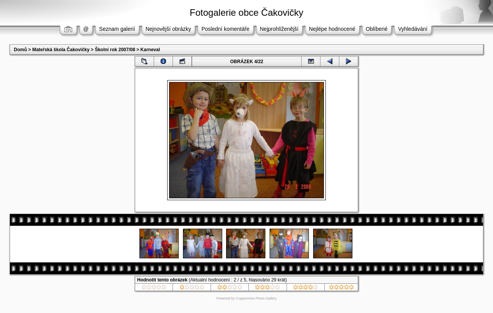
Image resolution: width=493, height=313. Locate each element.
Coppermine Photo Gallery (256, 298)
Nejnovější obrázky (168, 29)
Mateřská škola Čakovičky (61, 49)
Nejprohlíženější (279, 29)
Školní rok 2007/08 (115, 49)
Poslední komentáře (225, 29)
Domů (20, 49)
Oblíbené (377, 29)
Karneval (150, 49)
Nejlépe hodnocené (332, 29)
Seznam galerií (117, 29)
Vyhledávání (413, 29)
